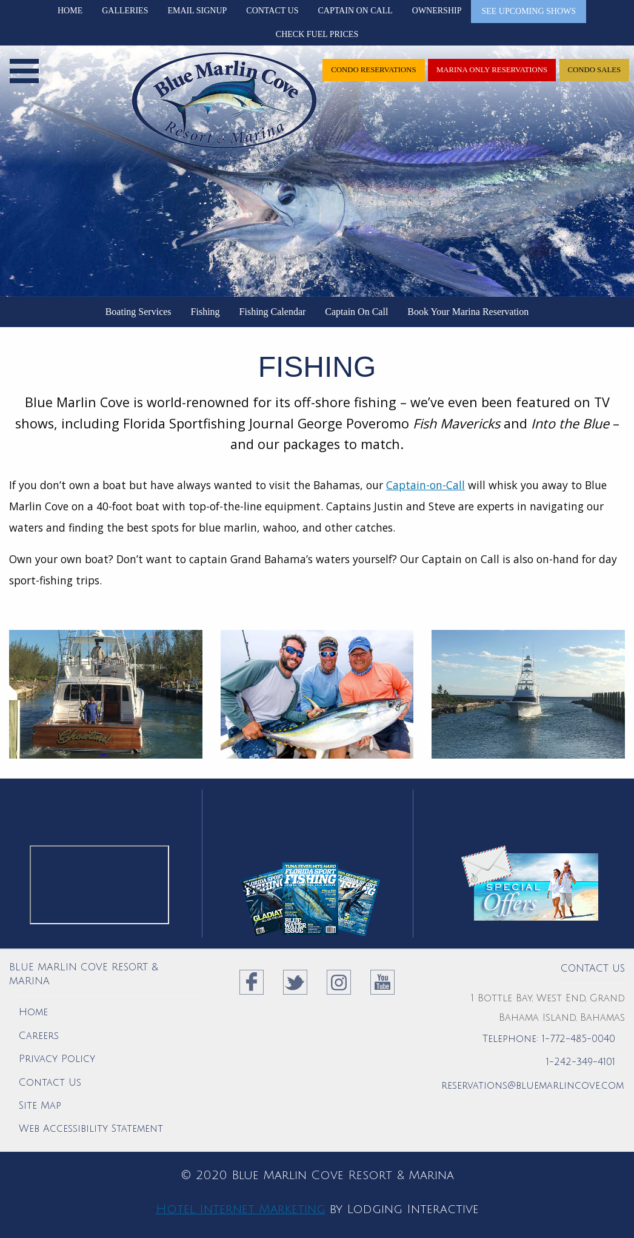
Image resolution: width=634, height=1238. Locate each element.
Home (70, 10)
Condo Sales (594, 70)
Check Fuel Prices (317, 34)
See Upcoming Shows (528, 11)
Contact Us (272, 10)
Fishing (205, 311)
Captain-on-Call (425, 485)
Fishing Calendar (272, 311)
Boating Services (138, 311)
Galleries (125, 10)
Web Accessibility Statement (91, 1128)
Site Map (40, 1105)
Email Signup (197, 10)
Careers (39, 1035)
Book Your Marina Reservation (468, 311)
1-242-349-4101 (580, 1062)
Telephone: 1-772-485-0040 (548, 1038)
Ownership (437, 10)
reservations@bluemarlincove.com (532, 1085)
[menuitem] (138, 311)
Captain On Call (355, 10)
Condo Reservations (373, 70)
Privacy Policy (57, 1059)
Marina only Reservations (491, 70)
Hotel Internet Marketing (240, 1209)
